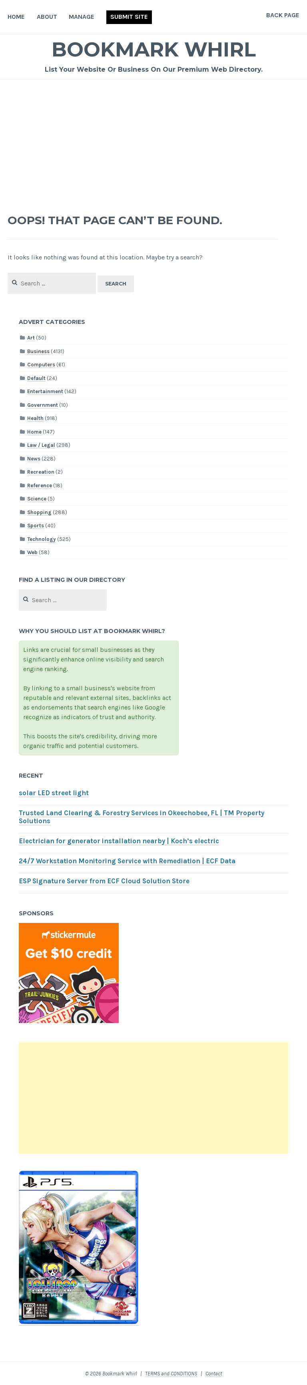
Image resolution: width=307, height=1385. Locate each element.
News (33, 459)
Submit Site (129, 16)
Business (38, 351)
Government (42, 405)
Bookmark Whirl (154, 49)
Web (32, 552)
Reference (39, 485)
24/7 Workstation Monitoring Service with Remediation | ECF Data (127, 861)
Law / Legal (41, 445)
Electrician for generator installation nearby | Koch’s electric (119, 841)
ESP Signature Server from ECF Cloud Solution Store (104, 881)
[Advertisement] (153, 140)
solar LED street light (54, 793)
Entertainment (45, 391)
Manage (81, 16)
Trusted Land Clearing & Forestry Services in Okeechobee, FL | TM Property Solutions (141, 817)
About (47, 16)
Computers (41, 365)
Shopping (39, 512)
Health (35, 418)
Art (31, 338)
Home (16, 16)
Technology (41, 539)
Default (36, 378)
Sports (35, 526)
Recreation (40, 472)
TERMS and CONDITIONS (171, 1374)
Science (36, 499)
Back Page (282, 15)
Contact (213, 1374)
